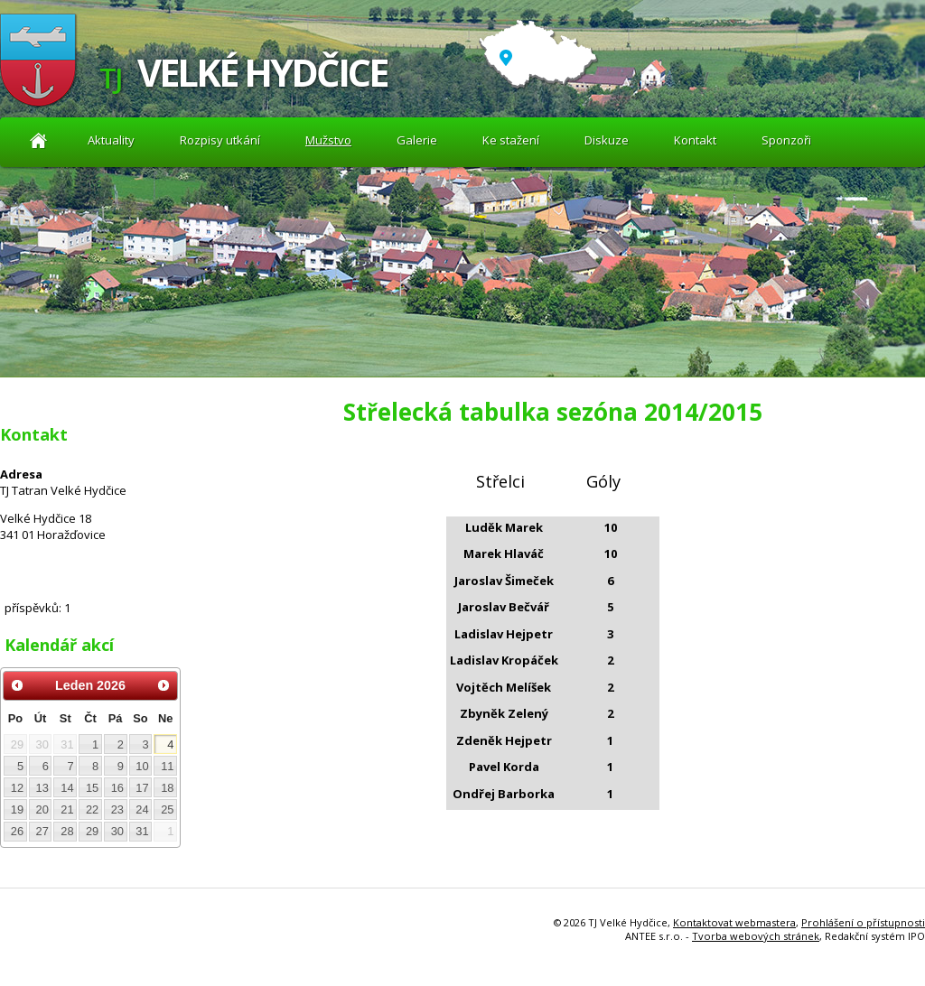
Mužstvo (328, 140)
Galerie (417, 140)
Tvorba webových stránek (755, 936)
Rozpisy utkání (220, 140)
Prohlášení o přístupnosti (863, 922)
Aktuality (38, 140)
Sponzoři (786, 140)
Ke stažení (510, 140)
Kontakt (695, 140)
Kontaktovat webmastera (734, 922)
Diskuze (606, 140)
